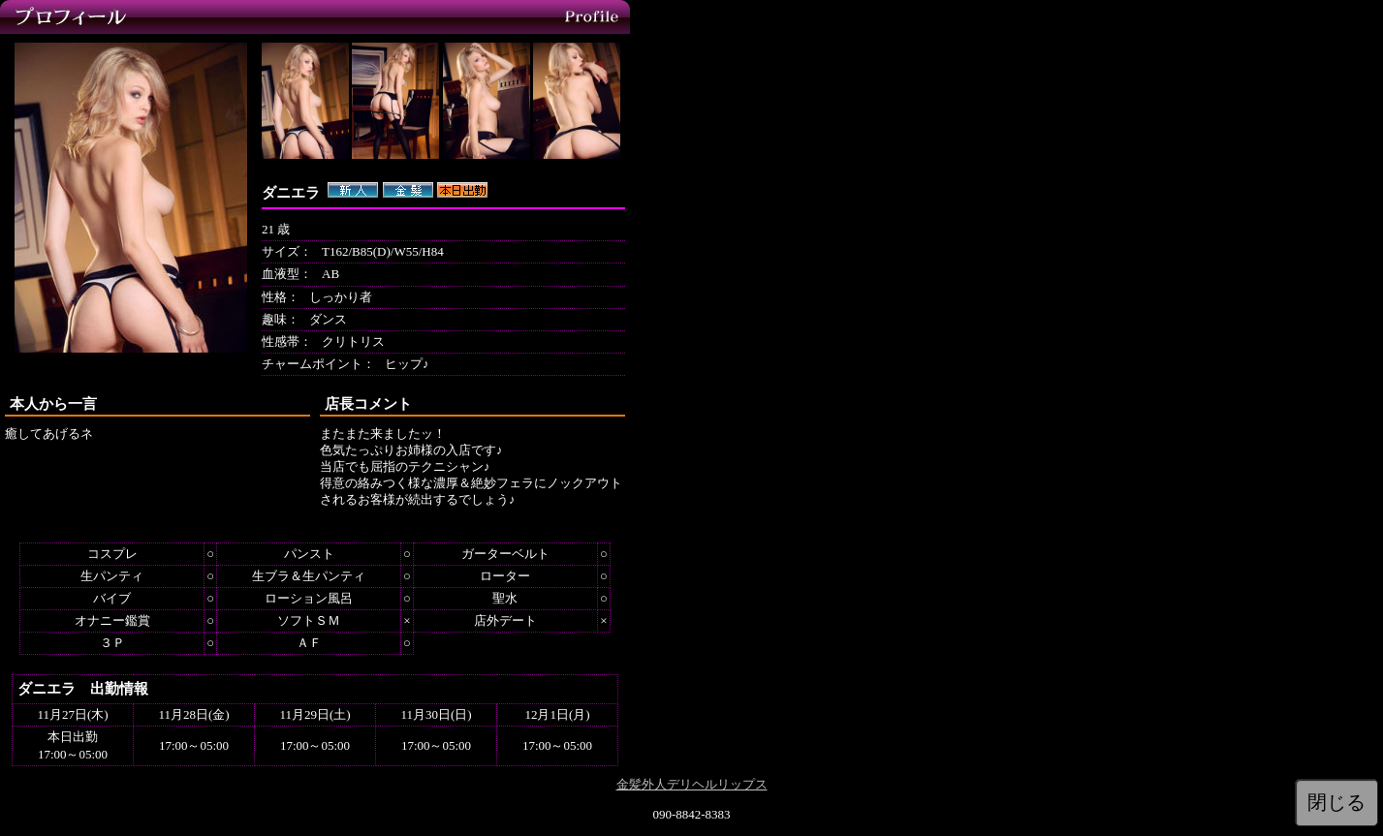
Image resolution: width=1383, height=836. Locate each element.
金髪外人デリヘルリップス (692, 784)
